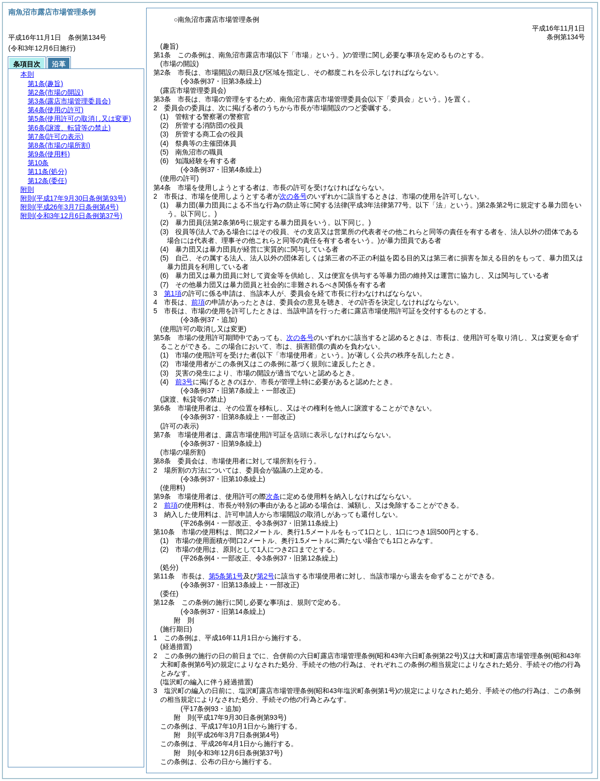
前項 (198, 302)
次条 (273, 496)
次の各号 (293, 196)
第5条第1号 (226, 576)
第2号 (265, 576)
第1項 (173, 293)
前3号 (184, 382)
